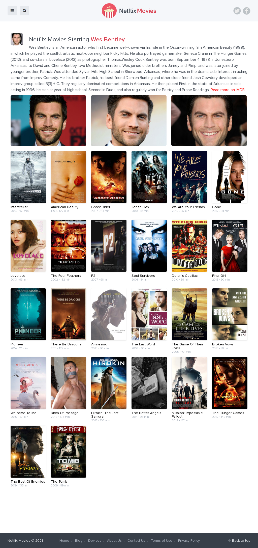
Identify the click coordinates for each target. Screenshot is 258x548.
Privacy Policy (189, 540)
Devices (94, 540)
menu (12, 10)
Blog (78, 540)
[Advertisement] (129, 510)
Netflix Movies (19, 540)
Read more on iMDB (228, 90)
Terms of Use (161, 540)
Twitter (237, 11)
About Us (114, 540)
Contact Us (136, 540)
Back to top (241, 540)
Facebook (246, 11)
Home (64, 540)
